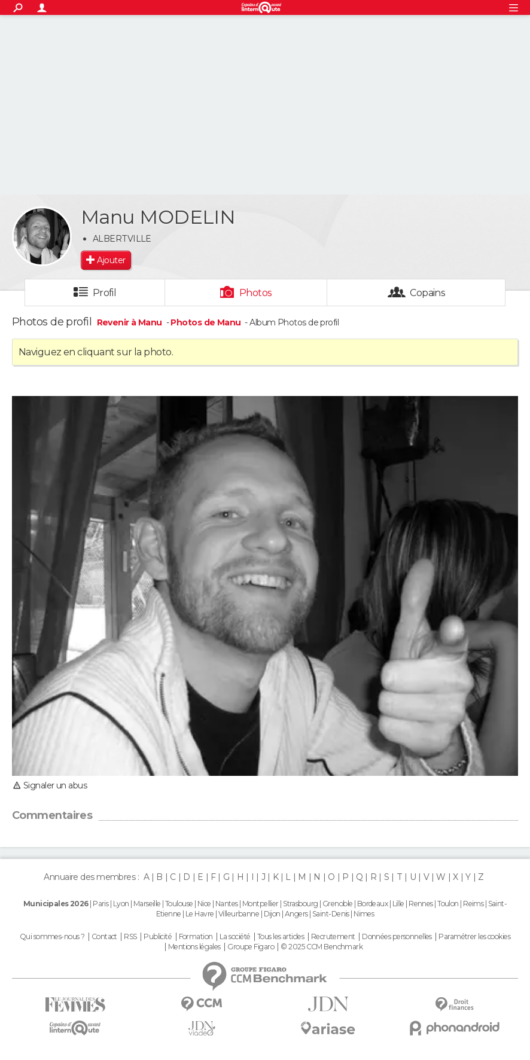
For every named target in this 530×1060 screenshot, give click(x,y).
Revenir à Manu (131, 322)
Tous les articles (280, 937)
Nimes (364, 913)
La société (235, 937)
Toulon (448, 903)
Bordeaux (372, 903)
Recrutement (333, 937)
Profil (105, 292)
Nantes (226, 903)
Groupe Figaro (250, 947)
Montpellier (260, 903)
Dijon (272, 913)
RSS (130, 937)
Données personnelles (397, 937)
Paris (100, 903)
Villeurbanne (238, 913)
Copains (427, 292)
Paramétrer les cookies (474, 937)
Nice (204, 903)
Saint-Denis (330, 913)
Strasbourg (300, 903)
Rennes (421, 903)
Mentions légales (194, 947)
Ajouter (111, 260)
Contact (104, 937)
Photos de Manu (205, 322)
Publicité (158, 937)
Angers (296, 913)
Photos (255, 292)
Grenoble (337, 903)
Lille (398, 903)
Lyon (121, 903)
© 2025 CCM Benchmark (322, 947)
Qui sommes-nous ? (52, 937)
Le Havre (199, 913)
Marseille (147, 903)
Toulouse (179, 903)
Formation (196, 937)
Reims (473, 903)
